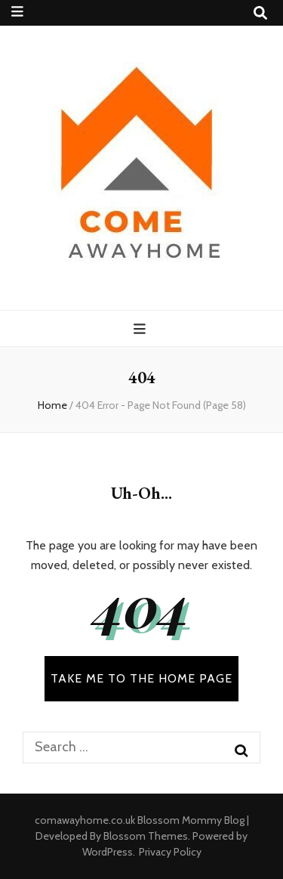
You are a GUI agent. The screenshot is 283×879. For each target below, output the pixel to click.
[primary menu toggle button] (141, 329)
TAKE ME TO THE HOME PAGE (141, 678)
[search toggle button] (260, 13)
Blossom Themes (145, 836)
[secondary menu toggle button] (17, 12)
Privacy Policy (170, 852)
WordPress (107, 852)
